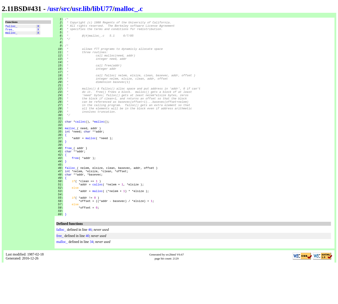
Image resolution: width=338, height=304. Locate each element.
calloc (80, 143)
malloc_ (11, 35)
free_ (9, 31)
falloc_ (11, 27)
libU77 (103, 9)
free (75, 186)
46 (90, 269)
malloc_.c (128, 9)
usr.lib (81, 9)
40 (87, 275)
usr (54, 9)
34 (91, 281)
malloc (99, 143)
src (65, 9)
